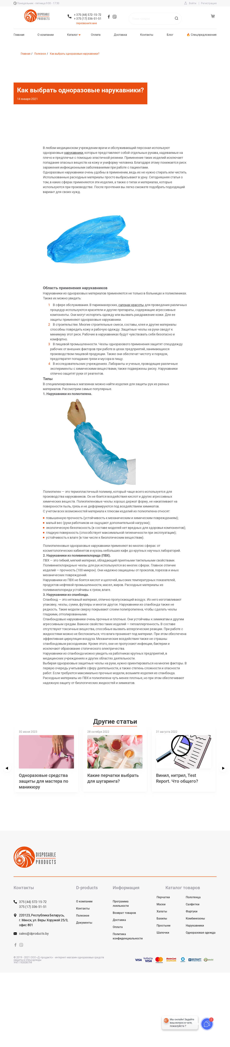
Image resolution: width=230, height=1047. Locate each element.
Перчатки (163, 897)
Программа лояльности (121, 903)
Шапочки (163, 932)
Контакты (146, 34)
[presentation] (7, 768)
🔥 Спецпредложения (201, 34)
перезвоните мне (86, 23)
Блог (170, 34)
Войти (192, 3)
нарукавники (73, 153)
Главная (19, 34)
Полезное (82, 915)
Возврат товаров (124, 913)
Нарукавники (195, 925)
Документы (84, 922)
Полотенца (193, 897)
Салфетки (192, 904)
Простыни (163, 925)
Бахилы (162, 918)
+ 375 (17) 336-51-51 (87, 18)
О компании (46, 34)
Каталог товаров (182, 888)
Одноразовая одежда (201, 932)
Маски (161, 904)
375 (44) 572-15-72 (33, 902)
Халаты (162, 911)
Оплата (95, 34)
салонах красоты (131, 305)
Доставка (120, 34)
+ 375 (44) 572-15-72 (87, 15)
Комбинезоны (195, 918)
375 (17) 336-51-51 (33, 907)
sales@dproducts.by (34, 933)
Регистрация (209, 3)
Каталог (72, 34)
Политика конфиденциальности (128, 936)
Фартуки (191, 911)
